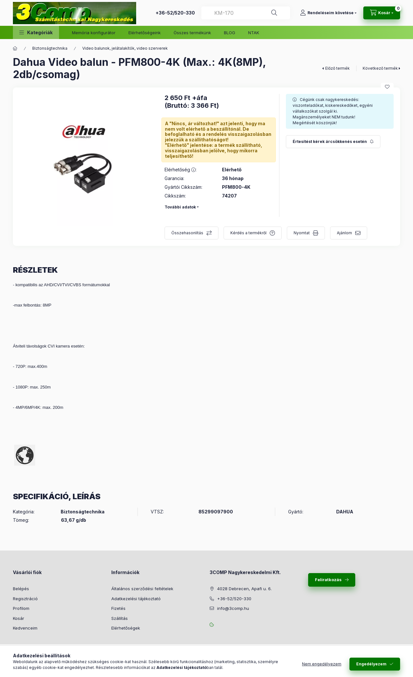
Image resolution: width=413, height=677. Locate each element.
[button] (36, 32)
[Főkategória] (15, 48)
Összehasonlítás (187, 232)
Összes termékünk (192, 32)
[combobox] (245, 12)
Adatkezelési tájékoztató (136, 598)
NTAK (253, 32)
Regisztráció (25, 598)
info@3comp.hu (233, 608)
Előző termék (337, 68)
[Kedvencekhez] (387, 87)
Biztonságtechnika (49, 48)
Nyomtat (302, 232)
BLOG (229, 32)
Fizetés (118, 608)
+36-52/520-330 (175, 12)
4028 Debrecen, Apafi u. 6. (244, 588)
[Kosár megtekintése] (381, 12)
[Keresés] (274, 13)
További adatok (180, 207)
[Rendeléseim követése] (328, 12)
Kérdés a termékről (248, 232)
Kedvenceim (25, 628)
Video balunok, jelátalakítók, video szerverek (125, 48)
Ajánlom (344, 232)
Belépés (21, 588)
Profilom (21, 608)
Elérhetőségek (125, 628)
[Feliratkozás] (333, 141)
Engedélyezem (371, 664)
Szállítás (119, 618)
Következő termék (380, 68)
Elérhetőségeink (144, 32)
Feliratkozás (328, 579)
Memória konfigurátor (94, 32)
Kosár (18, 618)
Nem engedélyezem (321, 664)
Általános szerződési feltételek (142, 588)
